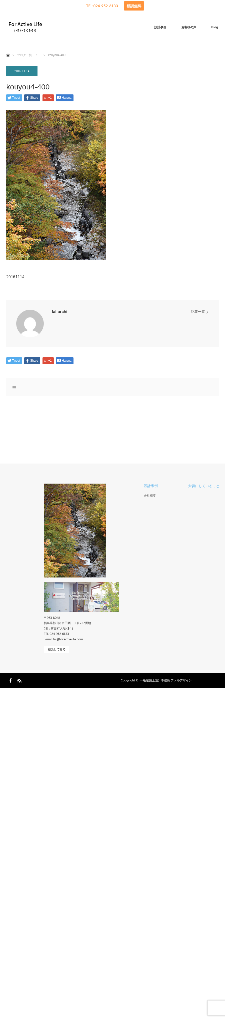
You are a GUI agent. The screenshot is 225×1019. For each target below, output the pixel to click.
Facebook (10, 679)
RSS (18, 679)
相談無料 (134, 6)
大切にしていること (204, 486)
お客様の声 (188, 27)
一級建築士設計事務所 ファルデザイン (166, 680)
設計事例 (160, 27)
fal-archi (59, 312)
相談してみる (57, 649)
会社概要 (150, 495)
